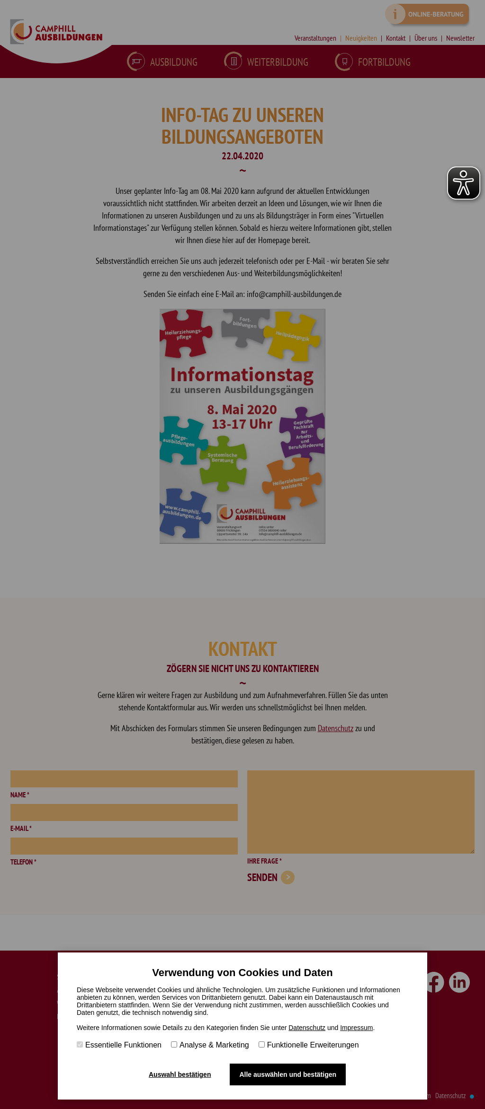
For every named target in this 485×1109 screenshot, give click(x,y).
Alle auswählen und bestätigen (287, 1074)
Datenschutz (306, 1027)
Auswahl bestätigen (180, 1074)
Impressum (356, 1027)
